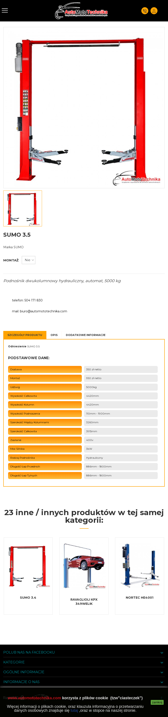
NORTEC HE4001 (139, 598)
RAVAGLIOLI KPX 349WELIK (84, 602)
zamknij (157, 702)
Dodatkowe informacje (85, 335)
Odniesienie (17, 346)
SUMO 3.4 (28, 598)
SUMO (19, 247)
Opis (54, 335)
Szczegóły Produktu (24, 335)
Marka (8, 247)
